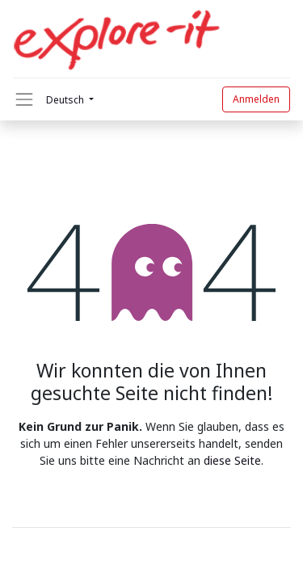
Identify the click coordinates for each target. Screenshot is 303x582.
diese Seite (232, 460)
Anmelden (256, 99)
